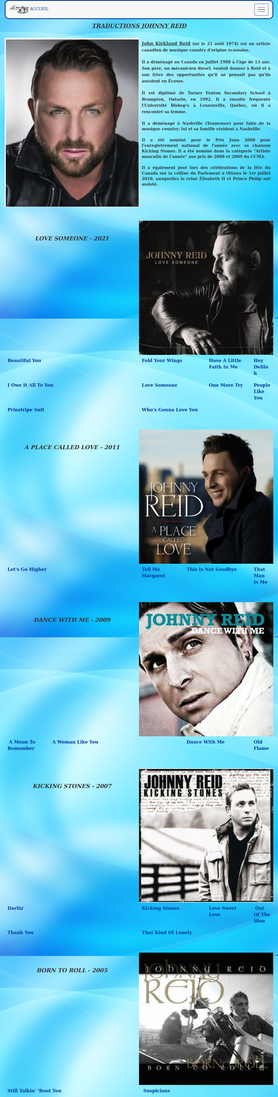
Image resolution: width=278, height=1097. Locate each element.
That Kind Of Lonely (167, 932)
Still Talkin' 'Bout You (34, 1090)
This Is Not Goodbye (212, 569)
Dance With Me (206, 742)
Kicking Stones (160, 908)
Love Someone (159, 385)
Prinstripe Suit (25, 409)
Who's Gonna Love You (170, 409)
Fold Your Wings (162, 360)
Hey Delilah (261, 367)
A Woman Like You (75, 742)
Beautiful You (24, 360)
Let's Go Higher (27, 569)
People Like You (262, 392)
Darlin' (15, 908)
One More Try (226, 385)
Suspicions (156, 1090)
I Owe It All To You (30, 385)
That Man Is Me (260, 576)
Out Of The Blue (262, 915)
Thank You (20, 932)
